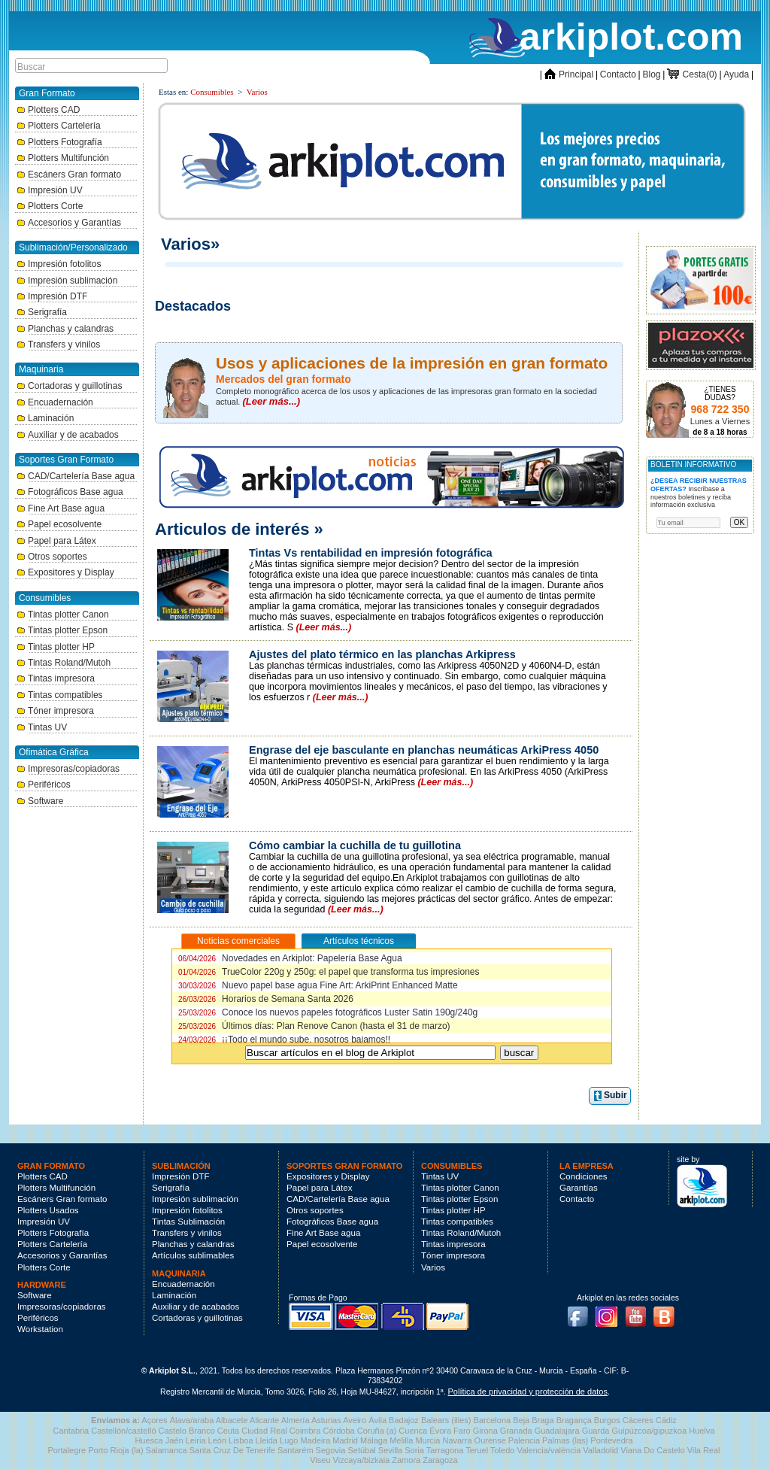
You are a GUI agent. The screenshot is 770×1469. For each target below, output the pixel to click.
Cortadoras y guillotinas (69, 386)
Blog (652, 74)
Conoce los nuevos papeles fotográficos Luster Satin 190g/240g (327, 1012)
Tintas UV (42, 727)
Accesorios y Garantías (69, 222)
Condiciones (583, 1176)
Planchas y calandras (65, 328)
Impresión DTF (52, 296)
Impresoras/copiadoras (68, 768)
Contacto (618, 74)
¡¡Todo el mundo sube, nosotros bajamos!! (284, 1039)
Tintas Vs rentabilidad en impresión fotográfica (371, 553)
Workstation (40, 1329)
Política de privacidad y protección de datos (528, 1391)
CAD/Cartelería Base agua (76, 476)
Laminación (45, 418)
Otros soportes (52, 556)
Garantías (578, 1187)
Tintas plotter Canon (63, 614)
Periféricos (44, 784)
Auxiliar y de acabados (68, 434)
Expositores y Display (65, 572)
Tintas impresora (56, 678)
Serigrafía (42, 312)
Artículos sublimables (193, 1255)
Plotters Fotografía (59, 142)
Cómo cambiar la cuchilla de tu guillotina (355, 845)
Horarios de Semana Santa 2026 (265, 999)
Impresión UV (50, 190)
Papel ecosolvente (59, 524)
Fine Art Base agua (61, 508)
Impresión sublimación (67, 280)
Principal (568, 74)
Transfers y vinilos (58, 344)
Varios (257, 91)
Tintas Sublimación (188, 1221)
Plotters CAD (48, 110)
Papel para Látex (56, 541)
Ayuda (736, 74)
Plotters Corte (50, 206)
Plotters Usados (48, 1210)
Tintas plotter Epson (62, 630)
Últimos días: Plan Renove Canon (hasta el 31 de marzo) (314, 1026)
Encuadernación (55, 402)
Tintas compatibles (60, 695)
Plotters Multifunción (63, 158)
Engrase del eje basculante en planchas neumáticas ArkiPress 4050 (424, 750)
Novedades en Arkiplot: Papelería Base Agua (290, 958)
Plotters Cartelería (59, 125)
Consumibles (211, 91)
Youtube (639, 1311)
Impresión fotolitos (59, 264)
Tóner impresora (55, 711)
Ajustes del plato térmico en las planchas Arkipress (382, 654)
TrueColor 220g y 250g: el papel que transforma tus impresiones (328, 972)
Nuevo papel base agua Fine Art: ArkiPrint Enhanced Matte (318, 985)
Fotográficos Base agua (70, 492)
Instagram (610, 1311)
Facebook (581, 1311)
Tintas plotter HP (56, 647)
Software (40, 801)
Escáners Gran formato (69, 174)
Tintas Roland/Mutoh (64, 662)
